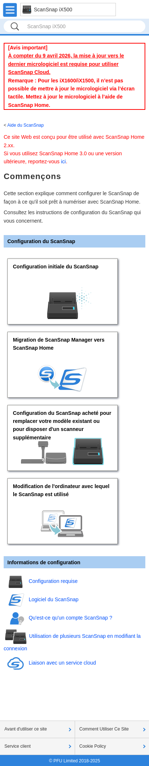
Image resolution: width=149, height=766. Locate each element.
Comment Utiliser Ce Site (104, 729)
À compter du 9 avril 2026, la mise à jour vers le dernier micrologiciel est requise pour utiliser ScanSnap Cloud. (66, 64)
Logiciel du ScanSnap (53, 599)
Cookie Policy (92, 746)
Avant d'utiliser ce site (25, 729)
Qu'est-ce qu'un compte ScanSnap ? (70, 618)
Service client (17, 746)
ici (63, 161)
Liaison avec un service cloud (62, 663)
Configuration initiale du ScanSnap (56, 266)
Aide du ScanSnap (25, 125)
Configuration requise (53, 581)
